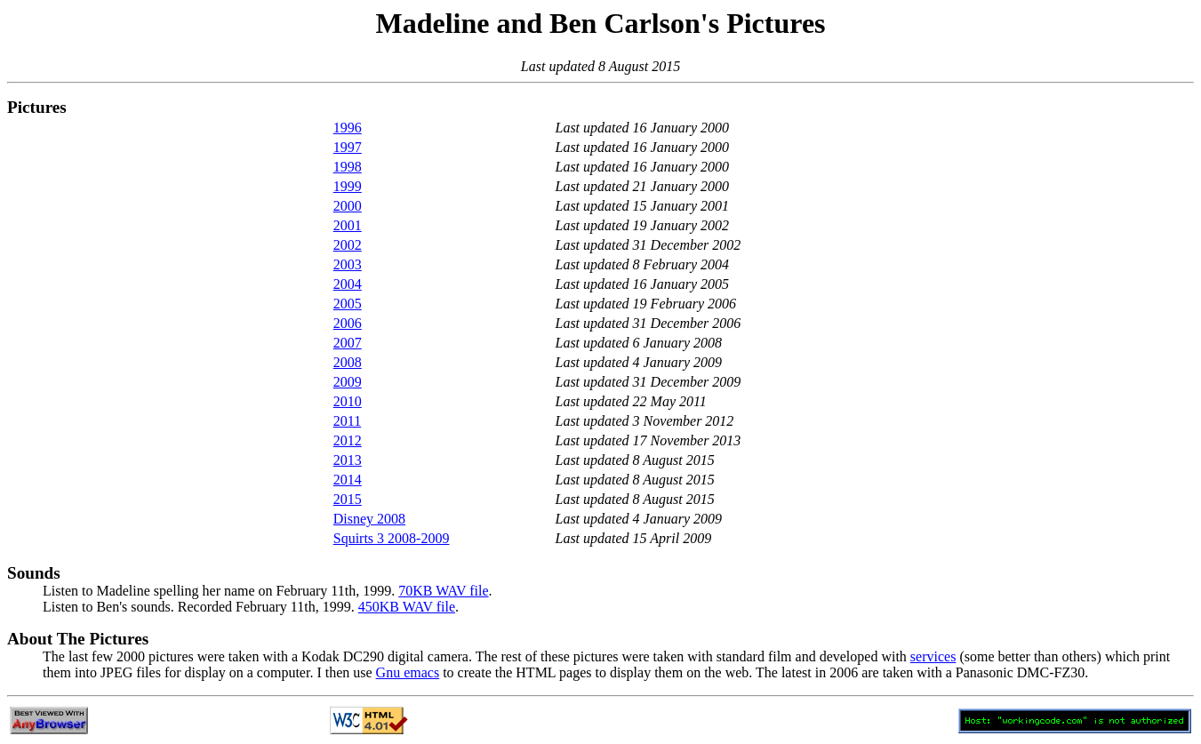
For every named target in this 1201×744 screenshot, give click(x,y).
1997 (347, 147)
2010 (347, 401)
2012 (347, 440)
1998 (347, 166)
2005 (347, 303)
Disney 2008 (369, 518)
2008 (347, 362)
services (933, 656)
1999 (347, 186)
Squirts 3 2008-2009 (391, 538)
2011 (347, 420)
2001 (347, 225)
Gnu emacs (408, 672)
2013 (347, 460)
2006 (347, 323)
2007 (347, 342)
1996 (347, 127)
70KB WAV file (443, 590)
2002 (347, 244)
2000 (347, 205)
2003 (347, 264)
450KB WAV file (406, 606)
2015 (347, 499)
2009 (347, 381)
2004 (347, 284)
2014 (347, 479)
